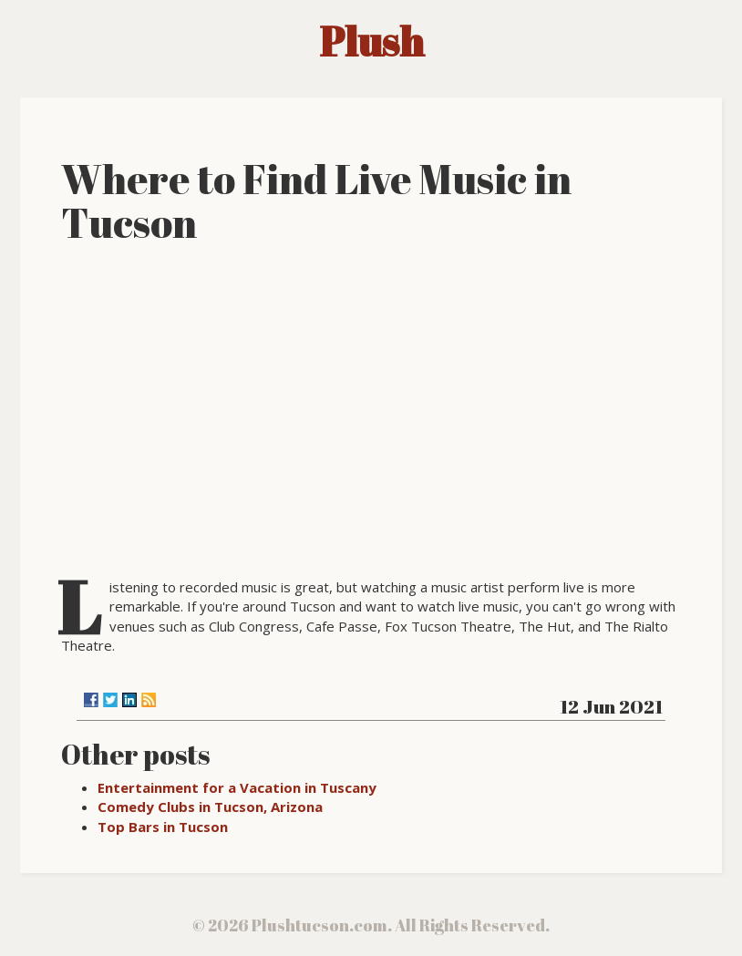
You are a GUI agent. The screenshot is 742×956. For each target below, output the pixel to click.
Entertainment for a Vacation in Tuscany (237, 787)
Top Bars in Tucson (163, 826)
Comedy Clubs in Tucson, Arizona (210, 806)
